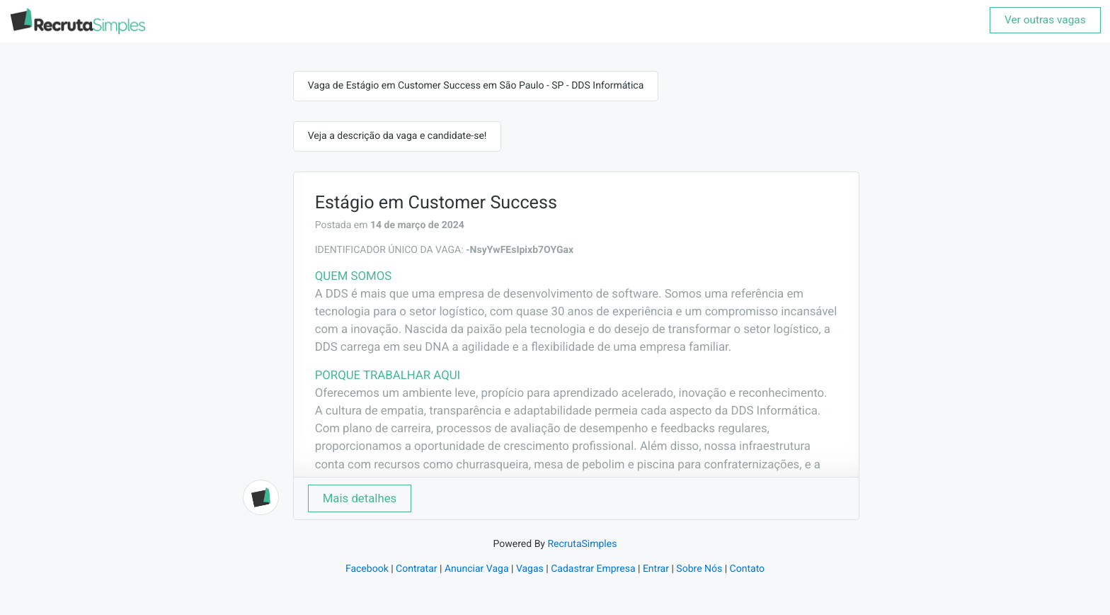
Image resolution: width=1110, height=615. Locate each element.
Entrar (656, 569)
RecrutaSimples (582, 544)
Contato (747, 569)
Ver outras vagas (1045, 19)
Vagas (530, 569)
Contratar (416, 569)
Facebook (367, 569)
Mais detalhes (360, 498)
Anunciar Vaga (477, 569)
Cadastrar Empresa (593, 569)
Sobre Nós (699, 569)
